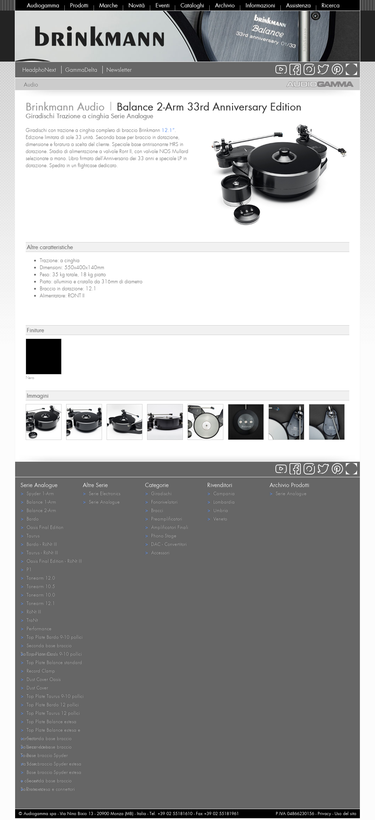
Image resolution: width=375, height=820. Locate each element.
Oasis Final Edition (41, 527)
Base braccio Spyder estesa (50, 763)
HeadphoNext (39, 70)
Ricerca (330, 5)
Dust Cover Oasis (40, 679)
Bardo (29, 518)
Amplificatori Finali (166, 527)
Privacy (324, 813)
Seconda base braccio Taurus (45, 747)
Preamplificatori (163, 518)
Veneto (217, 518)
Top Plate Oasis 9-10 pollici (51, 653)
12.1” (167, 130)
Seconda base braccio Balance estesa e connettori (47, 781)
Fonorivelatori (161, 501)
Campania (221, 493)
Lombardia (221, 501)
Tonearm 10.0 (37, 594)
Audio (31, 84)
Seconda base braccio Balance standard (45, 646)
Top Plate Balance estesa (48, 721)
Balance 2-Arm (38, 510)
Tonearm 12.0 (37, 577)
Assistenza (298, 5)
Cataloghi (192, 5)
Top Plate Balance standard (51, 662)
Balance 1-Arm (38, 501)
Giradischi (158, 493)
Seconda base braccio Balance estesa (45, 739)
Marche (108, 5)
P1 (26, 569)
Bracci (154, 510)
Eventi (162, 5)
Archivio (225, 5)
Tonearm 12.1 (37, 603)
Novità (136, 5)
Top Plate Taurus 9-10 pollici (51, 696)
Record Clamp (37, 670)
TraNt (29, 620)
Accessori (157, 552)
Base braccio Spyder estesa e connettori (50, 772)
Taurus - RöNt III (39, 552)
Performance (35, 628)
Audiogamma (43, 5)
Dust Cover (34, 687)
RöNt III (30, 611)
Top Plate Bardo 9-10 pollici (51, 636)
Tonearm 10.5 (37, 586)
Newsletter (119, 70)
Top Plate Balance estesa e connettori (50, 730)
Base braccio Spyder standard (44, 755)
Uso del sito (345, 813)
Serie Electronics (101, 493)
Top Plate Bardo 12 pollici (49, 704)
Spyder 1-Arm (37, 493)
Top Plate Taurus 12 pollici (50, 712)
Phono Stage (160, 535)
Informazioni (260, 5)
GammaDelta (81, 70)
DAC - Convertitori (165, 544)
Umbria (217, 510)
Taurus (29, 535)
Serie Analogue (101, 501)
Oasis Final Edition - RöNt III (51, 560)
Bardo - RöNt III (38, 544)
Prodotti (79, 5)
